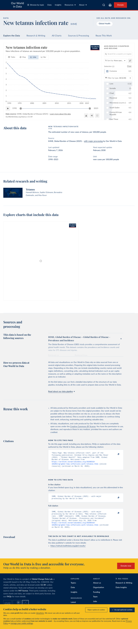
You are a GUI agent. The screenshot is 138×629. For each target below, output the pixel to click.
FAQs (9, 601)
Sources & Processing (78, 36)
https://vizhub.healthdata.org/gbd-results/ (68, 551)
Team (95, 601)
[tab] (11, 57)
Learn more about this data (60, 114)
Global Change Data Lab (42, 584)
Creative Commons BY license (83, 427)
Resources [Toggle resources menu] (70, 5)
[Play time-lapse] (8, 108)
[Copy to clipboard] (115, 454)
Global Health (104, 24)
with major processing (93, 141)
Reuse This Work (104, 36)
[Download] (86, 115)
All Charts (56, 36)
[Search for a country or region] (118, 54)
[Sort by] (115, 61)
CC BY (30, 117)
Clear (129, 66)
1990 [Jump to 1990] (14, 108)
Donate (120, 5)
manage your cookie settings (21, 623)
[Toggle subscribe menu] (110, 5)
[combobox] (103, 5)
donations (40, 613)
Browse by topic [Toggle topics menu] (35, 5)
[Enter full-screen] (97, 115)
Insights (58, 5)
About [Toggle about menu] (83, 5)
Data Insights (121, 592)
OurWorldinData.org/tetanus (16, 117)
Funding (96, 597)
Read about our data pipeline (61, 392)
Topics (73, 588)
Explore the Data (11, 36)
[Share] (92, 115)
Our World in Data (17, 5)
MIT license (23, 595)
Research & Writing (36, 36)
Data (49, 5)
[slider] (21, 108)
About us (97, 588)
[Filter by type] (118, 78)
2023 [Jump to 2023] (96, 108)
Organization (98, 592)
